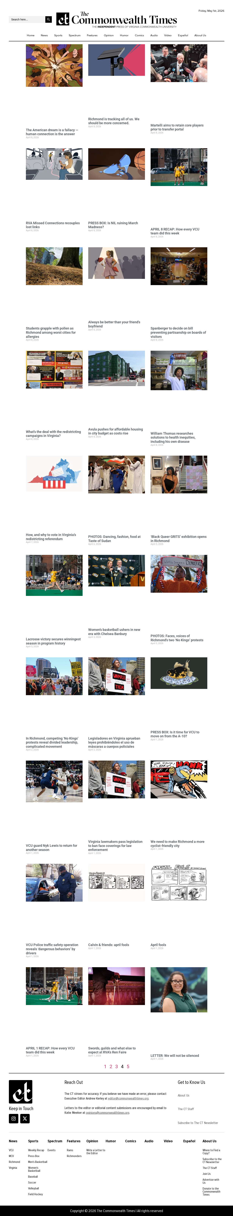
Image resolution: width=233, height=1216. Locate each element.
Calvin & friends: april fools (108, 945)
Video (168, 35)
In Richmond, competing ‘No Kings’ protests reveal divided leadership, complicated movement (52, 742)
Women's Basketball (34, 1169)
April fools (158, 945)
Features (92, 35)
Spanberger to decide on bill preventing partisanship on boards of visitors (178, 332)
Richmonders (74, 1156)
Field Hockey (35, 1194)
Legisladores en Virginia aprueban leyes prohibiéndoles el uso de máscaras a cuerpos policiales (114, 742)
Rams (70, 1150)
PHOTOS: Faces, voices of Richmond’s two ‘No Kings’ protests (177, 638)
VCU (11, 1150)
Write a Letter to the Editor (95, 1151)
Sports (58, 35)
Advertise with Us (211, 1181)
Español (183, 35)
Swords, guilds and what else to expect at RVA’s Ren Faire (112, 1050)
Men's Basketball (37, 1162)
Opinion (109, 35)
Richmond (14, 1162)
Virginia (13, 1168)
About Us (200, 35)
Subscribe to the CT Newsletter (212, 1160)
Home (30, 35)
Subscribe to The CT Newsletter (198, 1123)
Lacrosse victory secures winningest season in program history (53, 641)
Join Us (207, 1174)
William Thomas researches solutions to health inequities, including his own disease (173, 437)
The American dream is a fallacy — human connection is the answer (52, 132)
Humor (124, 35)
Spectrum (75, 35)
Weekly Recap (36, 1150)
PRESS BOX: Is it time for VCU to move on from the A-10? (175, 734)
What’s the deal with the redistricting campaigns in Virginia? (53, 434)
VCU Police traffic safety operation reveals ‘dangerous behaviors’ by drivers (52, 949)
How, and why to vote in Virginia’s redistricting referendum (51, 537)
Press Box (33, 1156)
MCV (11, 1156)
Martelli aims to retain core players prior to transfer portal (177, 127)
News (44, 35)
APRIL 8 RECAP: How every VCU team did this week (175, 231)
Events (52, 1150)
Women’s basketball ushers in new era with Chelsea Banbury (114, 632)
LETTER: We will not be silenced (175, 1056)
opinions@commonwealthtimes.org (107, 1113)
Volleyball (33, 1188)
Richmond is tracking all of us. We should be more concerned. (113, 121)
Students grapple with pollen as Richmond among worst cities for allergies (51, 332)
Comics (139, 35)
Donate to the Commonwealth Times (211, 1192)
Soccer (32, 1182)
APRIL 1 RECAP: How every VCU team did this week (50, 1050)
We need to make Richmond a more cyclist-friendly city (177, 844)
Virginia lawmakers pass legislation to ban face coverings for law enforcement (115, 846)
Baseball (33, 1177)
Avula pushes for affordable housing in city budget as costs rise (115, 431)
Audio (154, 35)
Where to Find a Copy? (211, 1151)
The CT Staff (186, 1109)
